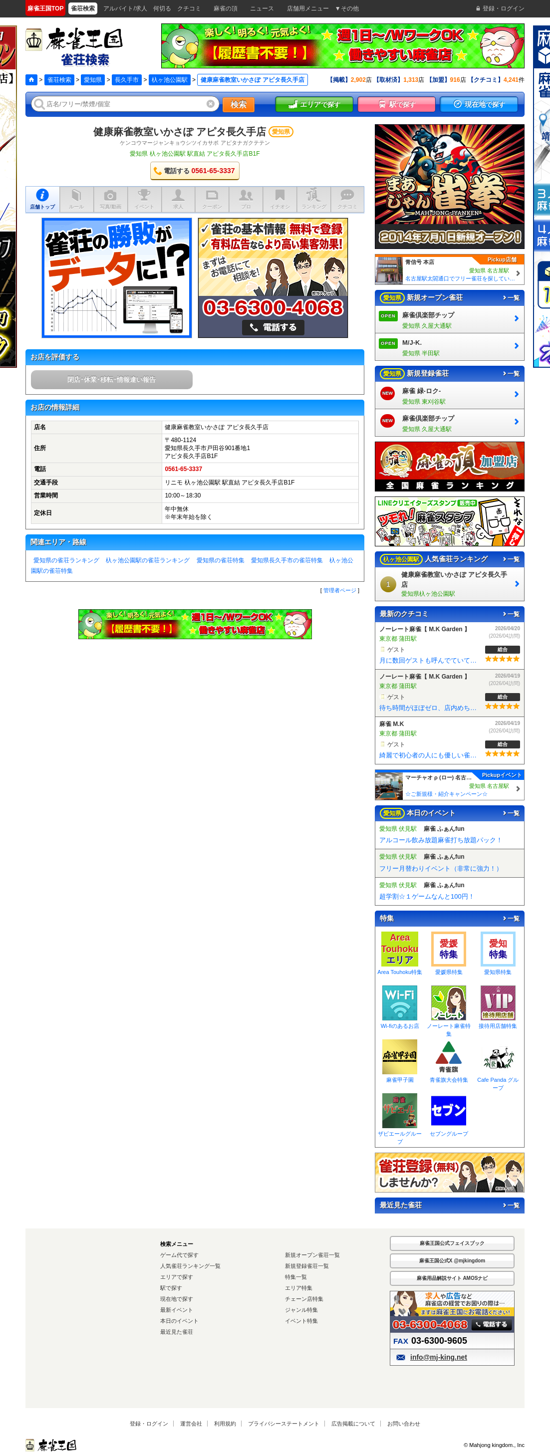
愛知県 (93, 79)
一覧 (511, 297)
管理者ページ (339, 590)
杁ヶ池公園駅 (170, 79)
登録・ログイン (149, 1424)
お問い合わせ (403, 1424)
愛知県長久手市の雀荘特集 (287, 560)
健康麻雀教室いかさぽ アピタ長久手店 (179, 131)
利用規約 (225, 1424)
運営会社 (191, 1424)
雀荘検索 (59, 79)
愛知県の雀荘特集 (221, 560)
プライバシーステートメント (283, 1424)
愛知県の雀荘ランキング (66, 560)
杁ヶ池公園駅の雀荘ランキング (148, 560)
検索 (239, 104)
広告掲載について (353, 1424)
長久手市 (127, 79)
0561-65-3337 (183, 469)
